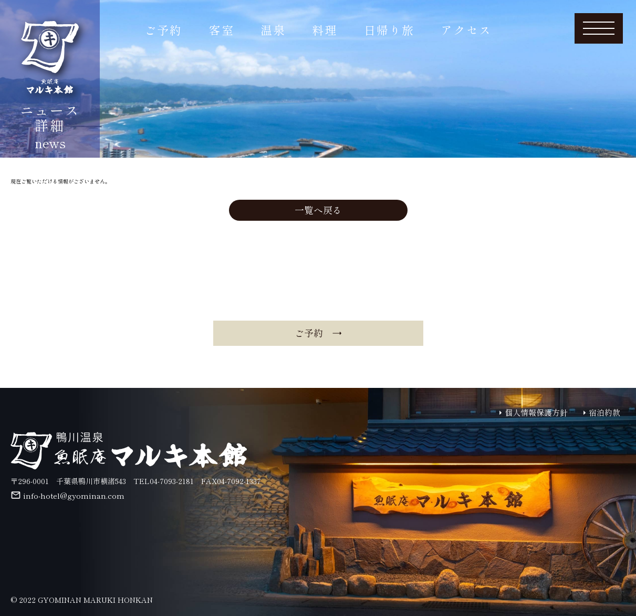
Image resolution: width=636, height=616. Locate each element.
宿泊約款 (604, 412)
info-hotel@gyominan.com (73, 495)
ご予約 (163, 29)
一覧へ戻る (318, 210)
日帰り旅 (389, 29)
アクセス (466, 29)
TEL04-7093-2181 (163, 481)
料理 (324, 29)
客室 (221, 29)
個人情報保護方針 (536, 412)
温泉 (273, 29)
